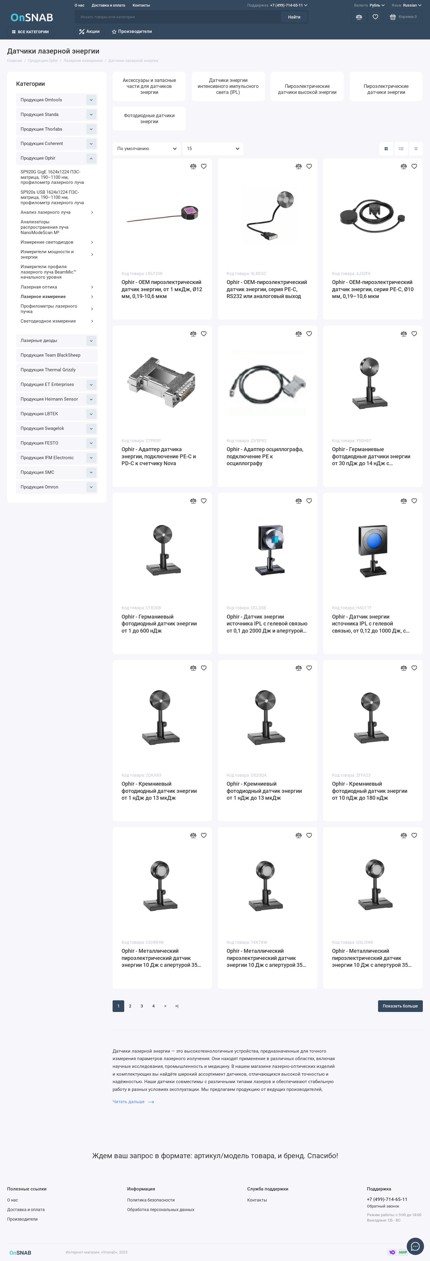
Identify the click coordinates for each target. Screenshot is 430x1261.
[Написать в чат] (415, 1246)
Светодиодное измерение (57, 321)
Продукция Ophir (58, 158)
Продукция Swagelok (58, 429)
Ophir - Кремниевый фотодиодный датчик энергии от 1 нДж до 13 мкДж (159, 791)
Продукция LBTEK (58, 414)
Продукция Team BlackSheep (50, 355)
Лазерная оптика (57, 287)
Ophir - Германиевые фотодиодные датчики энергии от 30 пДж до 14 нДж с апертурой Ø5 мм (371, 456)
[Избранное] (375, 17)
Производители (132, 31)
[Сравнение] (359, 17)
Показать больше (400, 1006)
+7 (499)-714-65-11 (277, 5)
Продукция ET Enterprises (58, 385)
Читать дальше (133, 1101)
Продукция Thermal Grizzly (48, 370)
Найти (294, 17)
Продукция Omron (58, 487)
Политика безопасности (151, 1200)
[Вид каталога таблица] (416, 148)
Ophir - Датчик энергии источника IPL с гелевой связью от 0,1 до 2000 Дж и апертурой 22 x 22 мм (267, 624)
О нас (80, 5)
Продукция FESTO (58, 443)
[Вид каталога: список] (401, 148)
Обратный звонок (383, 1206)
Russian (407, 5)
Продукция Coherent (58, 144)
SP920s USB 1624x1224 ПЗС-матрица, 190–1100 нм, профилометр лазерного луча (52, 197)
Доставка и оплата (108, 5)
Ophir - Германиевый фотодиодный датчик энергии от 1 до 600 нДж (159, 624)
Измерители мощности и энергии (57, 254)
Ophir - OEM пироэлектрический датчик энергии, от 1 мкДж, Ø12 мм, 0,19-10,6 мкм (162, 289)
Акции (89, 31)
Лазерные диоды (58, 341)
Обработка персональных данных (160, 1209)
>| (177, 1006)
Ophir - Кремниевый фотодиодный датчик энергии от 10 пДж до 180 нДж (369, 791)
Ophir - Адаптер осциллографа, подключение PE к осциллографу (265, 456)
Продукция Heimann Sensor (58, 399)
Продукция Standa (58, 114)
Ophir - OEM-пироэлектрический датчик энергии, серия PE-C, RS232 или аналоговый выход (267, 289)
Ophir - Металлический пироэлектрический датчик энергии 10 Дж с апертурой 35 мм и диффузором (159, 958)
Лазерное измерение (57, 296)
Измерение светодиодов (57, 242)
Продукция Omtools (58, 100)
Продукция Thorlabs (58, 129)
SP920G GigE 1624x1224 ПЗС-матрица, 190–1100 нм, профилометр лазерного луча (52, 177)
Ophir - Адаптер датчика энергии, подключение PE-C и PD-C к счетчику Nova (159, 456)
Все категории (30, 32)
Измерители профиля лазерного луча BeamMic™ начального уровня (48, 272)
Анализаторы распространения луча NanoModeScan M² (44, 227)
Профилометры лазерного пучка (57, 308)
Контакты (141, 5)
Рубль (369, 5)
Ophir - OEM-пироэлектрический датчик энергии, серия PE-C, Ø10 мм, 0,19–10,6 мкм (373, 289)
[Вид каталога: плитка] (386, 148)
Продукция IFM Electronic (58, 458)
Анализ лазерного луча (57, 212)
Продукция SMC (58, 473)
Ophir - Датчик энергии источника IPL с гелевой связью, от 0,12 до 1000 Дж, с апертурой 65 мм (369, 624)
